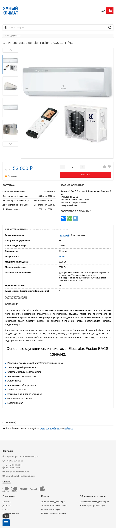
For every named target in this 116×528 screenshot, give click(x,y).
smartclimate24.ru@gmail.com (20, 476)
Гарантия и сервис (11, 513)
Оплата (6, 509)
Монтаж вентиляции (50, 509)
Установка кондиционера (53, 502)
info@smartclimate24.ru (17, 472)
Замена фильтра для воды (92, 506)
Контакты (7, 502)
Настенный (64, 235)
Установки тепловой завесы (54, 506)
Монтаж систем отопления (53, 513)
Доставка (7, 506)
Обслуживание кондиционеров (94, 502)
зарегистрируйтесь (49, 428)
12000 (62, 256)
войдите (69, 428)
